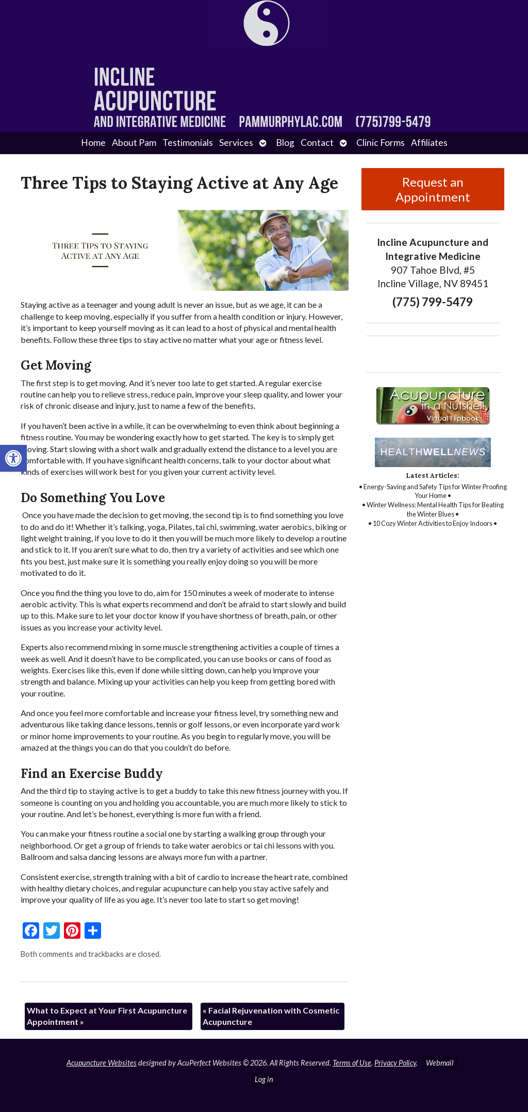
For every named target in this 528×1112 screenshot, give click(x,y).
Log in (264, 1079)
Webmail (439, 1062)
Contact (317, 142)
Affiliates (429, 142)
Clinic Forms (380, 142)
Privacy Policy (395, 1062)
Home (93, 142)
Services (236, 142)
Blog (285, 142)
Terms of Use (352, 1062)
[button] (13, 458)
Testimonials (187, 142)
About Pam (134, 142)
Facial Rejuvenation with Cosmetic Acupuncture (271, 1015)
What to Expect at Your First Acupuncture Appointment (107, 1015)
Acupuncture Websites (102, 1062)
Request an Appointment (432, 189)
